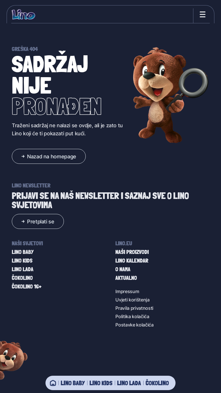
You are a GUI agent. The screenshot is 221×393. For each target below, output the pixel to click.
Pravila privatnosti (134, 308)
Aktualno (126, 278)
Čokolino (157, 383)
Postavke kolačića (134, 324)
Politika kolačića (132, 316)
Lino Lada (129, 383)
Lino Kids (101, 383)
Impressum (127, 291)
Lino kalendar (131, 260)
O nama (122, 269)
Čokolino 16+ (26, 286)
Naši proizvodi (132, 252)
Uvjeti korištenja (132, 299)
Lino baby (73, 383)
